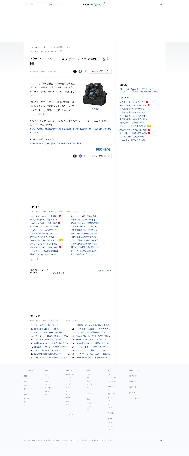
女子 (84, 212)
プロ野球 (68, 384)
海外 (44, 212)
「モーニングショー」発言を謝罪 (133, 116)
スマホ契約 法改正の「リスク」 (43, 237)
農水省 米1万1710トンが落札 (42, 220)
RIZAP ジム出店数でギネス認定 (84, 237)
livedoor (162, 4)
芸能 (68, 212)
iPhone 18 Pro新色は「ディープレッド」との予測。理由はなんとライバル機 (107, 357)
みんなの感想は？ (99, 71)
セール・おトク (134, 398)
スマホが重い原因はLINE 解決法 (47, 350)
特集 (88, 410)
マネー (110, 401)
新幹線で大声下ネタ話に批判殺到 (133, 130)
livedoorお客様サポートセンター (102, 440)
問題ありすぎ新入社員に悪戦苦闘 (84, 247)
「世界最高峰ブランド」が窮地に (44, 233)
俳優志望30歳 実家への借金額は (84, 230)
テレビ (89, 388)
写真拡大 (95, 109)
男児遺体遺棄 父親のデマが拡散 (132, 112)
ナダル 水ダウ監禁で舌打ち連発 (132, 140)
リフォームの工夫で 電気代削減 (132, 126)
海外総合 (26, 398)
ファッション (112, 381)
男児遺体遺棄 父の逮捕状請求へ (132, 109)
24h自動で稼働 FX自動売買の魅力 (44, 240)
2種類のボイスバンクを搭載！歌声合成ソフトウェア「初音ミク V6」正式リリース (68, 343)
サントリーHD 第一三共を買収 (83, 216)
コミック (110, 429)
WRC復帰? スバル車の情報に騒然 (44, 226)
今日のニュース (134, 370)
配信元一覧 (132, 387)
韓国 (25, 402)
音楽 (88, 377)
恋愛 (109, 374)
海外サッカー (70, 374)
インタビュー (133, 393)
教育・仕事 (111, 394)
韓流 (88, 381)
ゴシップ (76, 212)
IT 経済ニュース (47, 47)
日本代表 (68, 377)
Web (46, 381)
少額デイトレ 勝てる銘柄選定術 (84, 251)
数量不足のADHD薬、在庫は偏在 (43, 247)
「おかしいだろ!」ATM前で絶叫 (43, 230)
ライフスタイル (113, 377)
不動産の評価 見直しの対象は (83, 220)
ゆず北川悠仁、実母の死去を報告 (133, 133)
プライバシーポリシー (60, 440)
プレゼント (90, 406)
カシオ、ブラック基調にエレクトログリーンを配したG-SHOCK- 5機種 (105, 350)
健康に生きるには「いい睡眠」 (47, 329)
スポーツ (60, 212)
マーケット (48, 377)
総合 (32, 321)
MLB (67, 388)
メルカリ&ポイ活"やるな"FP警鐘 (43, 244)
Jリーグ (68, 381)
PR (46, 394)
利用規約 (47, 440)
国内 (38, 212)
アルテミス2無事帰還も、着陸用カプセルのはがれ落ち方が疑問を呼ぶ (63, 339)
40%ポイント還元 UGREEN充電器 (85, 223)
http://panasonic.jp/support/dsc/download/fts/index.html (55, 143)
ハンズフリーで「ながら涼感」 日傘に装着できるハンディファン (103, 354)
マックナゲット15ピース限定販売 (44, 216)
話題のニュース (134, 381)
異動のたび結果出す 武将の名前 (84, 244)
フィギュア (69, 414)
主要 (32, 212)
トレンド (91, 212)
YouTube (111, 413)
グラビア (89, 384)
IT (62, 321)
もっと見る (35, 259)
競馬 (67, 401)
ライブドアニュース (92, 4)
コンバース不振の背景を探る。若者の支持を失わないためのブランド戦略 (106, 332)
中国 (25, 405)
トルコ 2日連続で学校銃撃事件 (132, 137)
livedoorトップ (37, 440)
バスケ (68, 408)
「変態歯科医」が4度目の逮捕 (131, 123)
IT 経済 (51, 212)
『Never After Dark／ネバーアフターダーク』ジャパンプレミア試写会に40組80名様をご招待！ (139, 90)
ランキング (132, 376)
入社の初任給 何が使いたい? (82, 254)
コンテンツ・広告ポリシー (79, 440)
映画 (88, 399)
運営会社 (27, 440)
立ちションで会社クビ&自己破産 (43, 223)
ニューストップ (35, 47)
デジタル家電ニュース (61, 47)
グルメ (110, 407)
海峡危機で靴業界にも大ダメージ (84, 226)
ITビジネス (48, 388)
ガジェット (48, 384)
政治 (44, 321)
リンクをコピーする (86, 71)
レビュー (89, 403)
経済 (56, 321)
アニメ (110, 423)
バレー (68, 411)
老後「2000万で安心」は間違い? (84, 233)
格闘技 (68, 398)
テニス (68, 394)
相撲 (67, 404)
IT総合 (47, 391)
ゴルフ (68, 391)
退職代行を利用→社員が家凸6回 (43, 254)
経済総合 (47, 374)
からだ (110, 397)
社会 (25, 385)
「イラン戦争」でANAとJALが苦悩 (85, 240)
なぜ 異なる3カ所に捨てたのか (132, 102)
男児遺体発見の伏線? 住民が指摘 (133, 119)
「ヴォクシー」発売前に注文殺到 (44, 251)
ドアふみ (104, 4)
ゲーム (110, 426)
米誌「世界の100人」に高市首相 (132, 105)
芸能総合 (89, 374)
